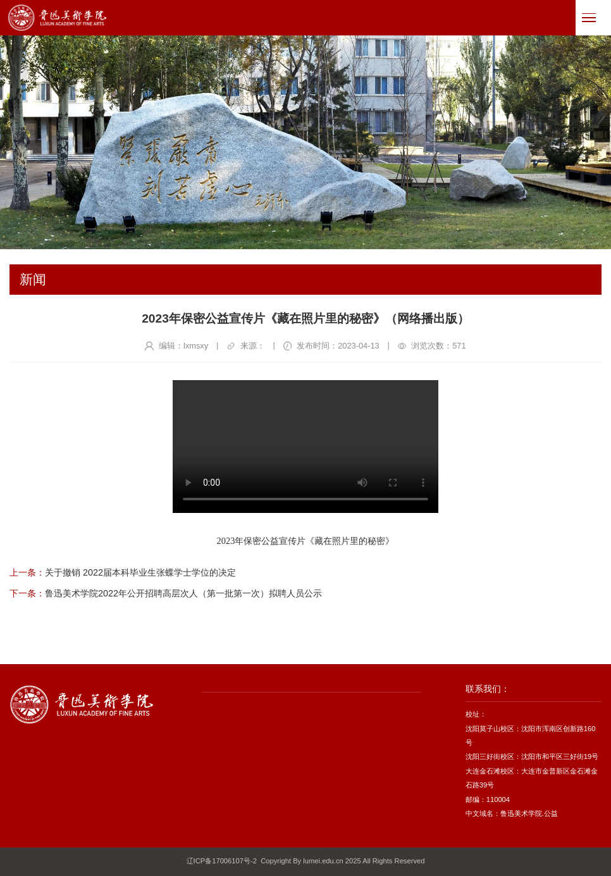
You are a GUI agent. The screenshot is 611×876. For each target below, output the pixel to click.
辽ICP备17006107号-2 (222, 861)
